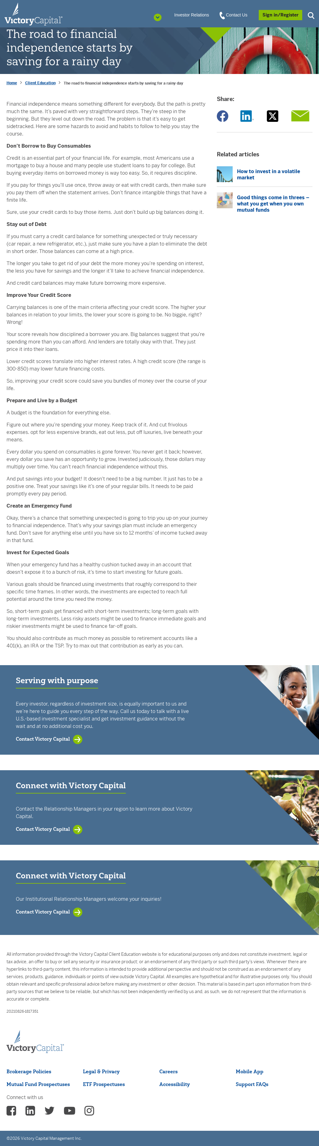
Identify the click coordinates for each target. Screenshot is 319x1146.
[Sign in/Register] (280, 15)
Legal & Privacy (101, 1071)
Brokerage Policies (29, 1071)
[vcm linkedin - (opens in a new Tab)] (30, 1113)
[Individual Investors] (33, 13)
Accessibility (174, 1084)
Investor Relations (191, 14)
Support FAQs (252, 1084)
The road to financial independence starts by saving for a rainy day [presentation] (123, 83)
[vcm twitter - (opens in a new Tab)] (49, 1113)
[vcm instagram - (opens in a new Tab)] (89, 1113)
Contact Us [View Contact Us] (234, 15)
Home (12, 83)
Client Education (40, 83)
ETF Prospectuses (104, 1084)
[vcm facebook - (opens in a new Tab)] (11, 1113)
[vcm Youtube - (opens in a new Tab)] (69, 1113)
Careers (168, 1071)
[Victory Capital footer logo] (35, 1042)
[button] (312, 14)
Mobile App (249, 1071)
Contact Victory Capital (43, 738)
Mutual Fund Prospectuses (38, 1084)
